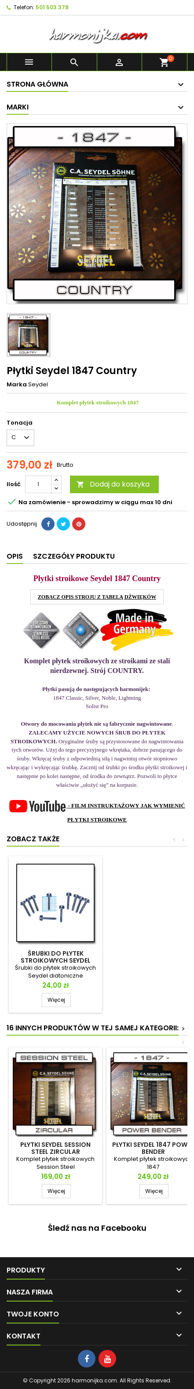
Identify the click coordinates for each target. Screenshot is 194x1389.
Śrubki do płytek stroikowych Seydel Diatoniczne (56, 960)
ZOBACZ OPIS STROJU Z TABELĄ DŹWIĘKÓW (97, 597)
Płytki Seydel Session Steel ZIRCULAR (55, 1148)
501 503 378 (52, 7)
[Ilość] (38, 484)
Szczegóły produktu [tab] (74, 556)
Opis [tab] (15, 556)
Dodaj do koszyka (113, 484)
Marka (17, 385)
